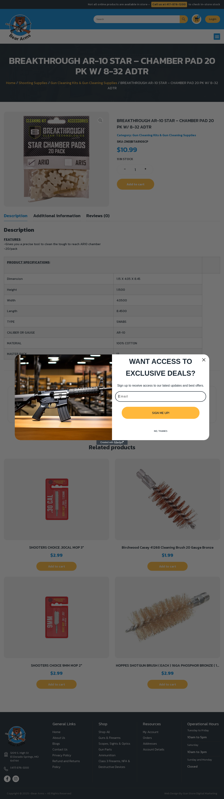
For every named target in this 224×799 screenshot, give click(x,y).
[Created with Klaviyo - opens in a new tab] (112, 442)
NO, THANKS (160, 431)
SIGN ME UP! (160, 412)
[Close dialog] (203, 359)
